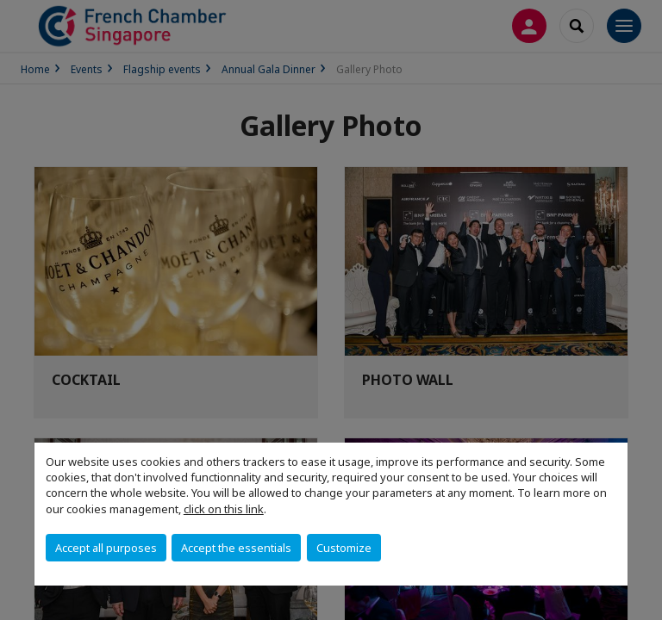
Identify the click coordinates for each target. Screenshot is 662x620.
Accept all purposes (106, 547)
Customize (344, 547)
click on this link (224, 509)
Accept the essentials (236, 547)
